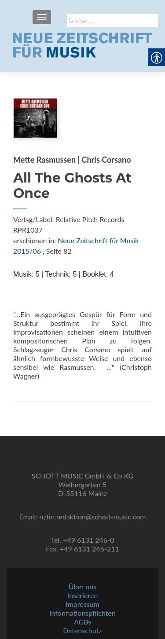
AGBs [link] (82, 621)
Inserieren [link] (82, 595)
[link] (82, 44)
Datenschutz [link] (82, 630)
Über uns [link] (82, 586)
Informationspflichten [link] (82, 613)
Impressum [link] (82, 604)
